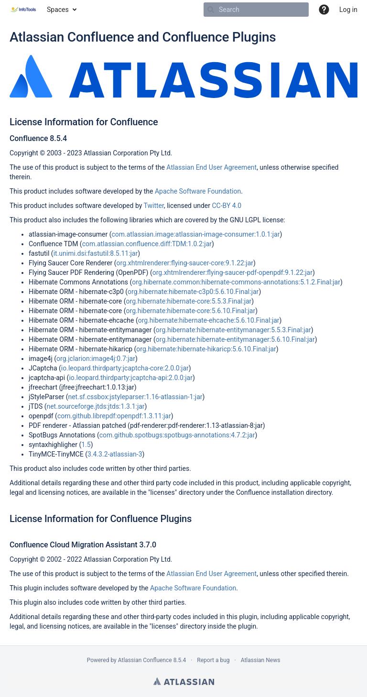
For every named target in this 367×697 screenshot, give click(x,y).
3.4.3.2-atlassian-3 (114, 454)
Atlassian (183, 681)
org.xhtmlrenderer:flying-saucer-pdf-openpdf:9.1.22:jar (232, 272)
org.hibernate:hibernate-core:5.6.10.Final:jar (191, 311)
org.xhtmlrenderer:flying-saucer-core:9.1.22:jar (185, 263)
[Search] (211, 9)
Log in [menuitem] (348, 9)
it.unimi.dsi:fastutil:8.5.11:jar (96, 253)
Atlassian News (261, 660)
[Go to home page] (23, 9)
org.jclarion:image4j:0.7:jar (95, 358)
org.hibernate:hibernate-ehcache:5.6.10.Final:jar (209, 320)
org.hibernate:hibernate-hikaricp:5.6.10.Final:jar (206, 349)
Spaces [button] (58, 9)
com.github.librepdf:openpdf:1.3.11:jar (114, 416)
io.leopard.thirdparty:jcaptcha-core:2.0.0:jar (125, 368)
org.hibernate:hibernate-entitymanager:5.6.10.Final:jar (235, 339)
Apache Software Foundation (198, 191)
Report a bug (213, 660)
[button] (324, 9)
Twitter (154, 205)
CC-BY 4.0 (226, 205)
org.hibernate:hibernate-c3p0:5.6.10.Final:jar (193, 291)
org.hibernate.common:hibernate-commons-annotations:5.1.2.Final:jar (236, 282)
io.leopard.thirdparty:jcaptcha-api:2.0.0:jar (131, 377)
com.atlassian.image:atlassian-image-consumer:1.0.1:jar (195, 234)
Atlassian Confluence (145, 660)
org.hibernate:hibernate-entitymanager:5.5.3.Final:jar (233, 330)
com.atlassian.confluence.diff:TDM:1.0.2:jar (147, 244)
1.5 (85, 444)
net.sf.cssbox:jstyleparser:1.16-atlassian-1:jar (135, 397)
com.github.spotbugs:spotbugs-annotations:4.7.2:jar (177, 435)
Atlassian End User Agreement (211, 167)
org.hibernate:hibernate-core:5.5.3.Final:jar (189, 301)
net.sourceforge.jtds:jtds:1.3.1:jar (95, 406)
